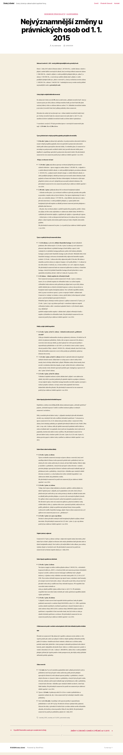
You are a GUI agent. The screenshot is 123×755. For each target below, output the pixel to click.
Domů (96, 3)
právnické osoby (66, 718)
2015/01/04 (69, 46)
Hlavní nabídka (73, 14)
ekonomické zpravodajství (54, 14)
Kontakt (117, 3)
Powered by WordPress (36, 750)
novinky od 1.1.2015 (54, 718)
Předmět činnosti (106, 3)
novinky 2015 (43, 718)
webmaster (57, 46)
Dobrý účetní (9, 3)
